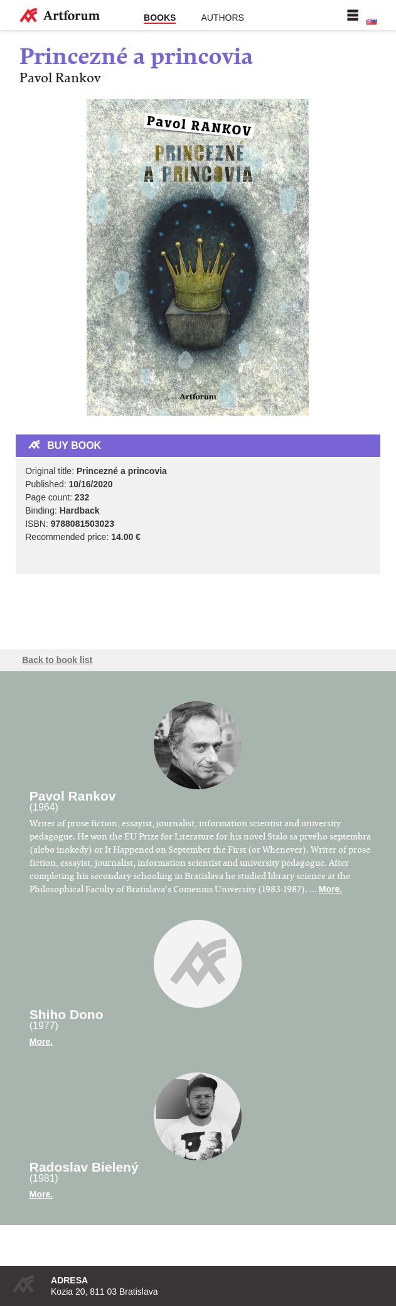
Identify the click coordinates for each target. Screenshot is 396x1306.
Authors (222, 18)
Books (160, 18)
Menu (353, 15)
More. (330, 889)
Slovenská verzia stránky (372, 21)
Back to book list (57, 660)
